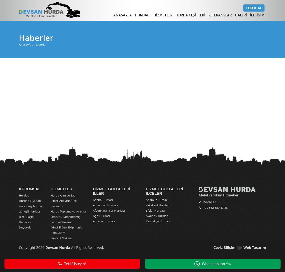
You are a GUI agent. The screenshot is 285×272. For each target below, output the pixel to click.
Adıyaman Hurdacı (105, 205)
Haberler (41, 45)
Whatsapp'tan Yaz (213, 263)
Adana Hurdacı (103, 200)
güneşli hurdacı (29, 211)
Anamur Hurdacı (157, 200)
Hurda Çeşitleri (190, 15)
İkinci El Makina (61, 238)
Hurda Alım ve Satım (64, 195)
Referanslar (220, 15)
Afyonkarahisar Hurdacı (109, 210)
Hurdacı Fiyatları (30, 201)
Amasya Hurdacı (104, 221)
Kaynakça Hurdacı (158, 221)
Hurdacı (142, 15)
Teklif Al (254, 8)
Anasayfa (122, 15)
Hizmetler (163, 15)
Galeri (241, 15)
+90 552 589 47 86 (215, 208)
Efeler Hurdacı (155, 210)
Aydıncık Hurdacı (157, 216)
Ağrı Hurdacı (101, 216)
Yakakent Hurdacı (157, 205)
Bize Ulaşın (26, 217)
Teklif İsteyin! (72, 263)
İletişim (257, 15)
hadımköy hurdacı (31, 206)
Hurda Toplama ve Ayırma (68, 211)
